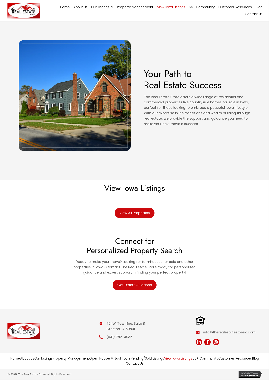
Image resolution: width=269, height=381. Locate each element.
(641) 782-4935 (119, 337)
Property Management (71, 358)
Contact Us (134, 363)
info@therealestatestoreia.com (229, 332)
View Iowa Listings (178, 358)
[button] (199, 342)
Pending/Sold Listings (147, 358)
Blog (255, 358)
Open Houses (100, 358)
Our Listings (43, 358)
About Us (27, 358)
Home (15, 358)
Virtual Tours (121, 358)
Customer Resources (235, 358)
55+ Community (205, 358)
